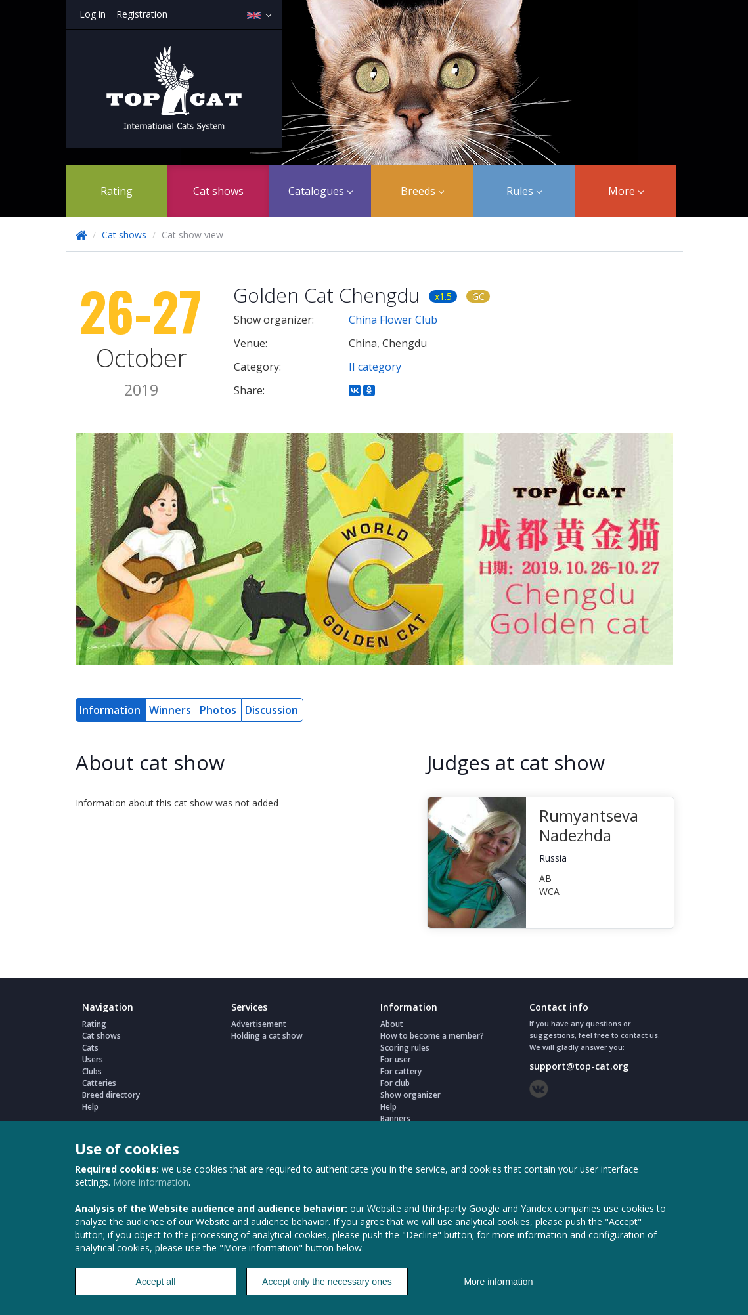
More (626, 191)
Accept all (156, 1281)
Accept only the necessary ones (327, 1281)
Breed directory (111, 1094)
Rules (524, 191)
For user (395, 1059)
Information (110, 710)
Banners (395, 1118)
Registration (141, 14)
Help (90, 1106)
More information (150, 1182)
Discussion (271, 710)
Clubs (92, 1071)
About (391, 1024)
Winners (170, 710)
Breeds (422, 191)
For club (395, 1083)
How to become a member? (432, 1035)
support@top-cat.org (578, 1066)
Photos (218, 710)
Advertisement (258, 1024)
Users (92, 1059)
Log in (92, 14)
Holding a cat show (267, 1035)
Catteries (99, 1083)
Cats (90, 1047)
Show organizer (410, 1094)
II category (375, 367)
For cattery (401, 1071)
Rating (116, 191)
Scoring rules (404, 1047)
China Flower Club (393, 319)
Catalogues (320, 191)
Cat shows (218, 191)
